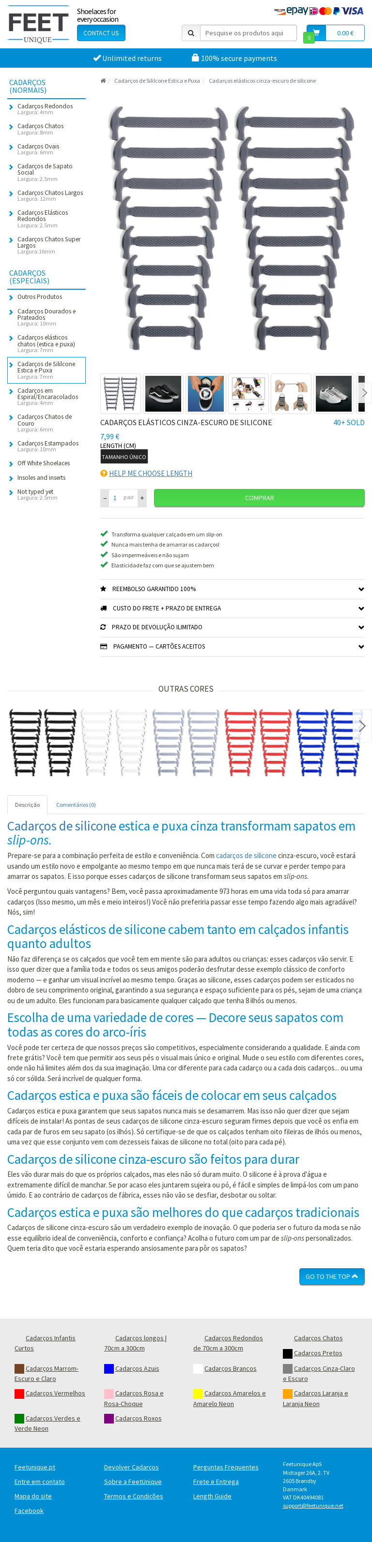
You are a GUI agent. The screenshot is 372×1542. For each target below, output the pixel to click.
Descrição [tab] (27, 804)
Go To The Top (332, 1276)
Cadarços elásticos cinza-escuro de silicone (262, 80)
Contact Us (101, 33)
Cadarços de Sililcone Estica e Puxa (157, 80)
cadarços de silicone (246, 855)
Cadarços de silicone (61, 825)
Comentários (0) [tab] (76, 804)
